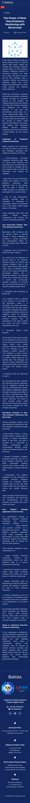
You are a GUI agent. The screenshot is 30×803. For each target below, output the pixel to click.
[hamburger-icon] (2, 7)
